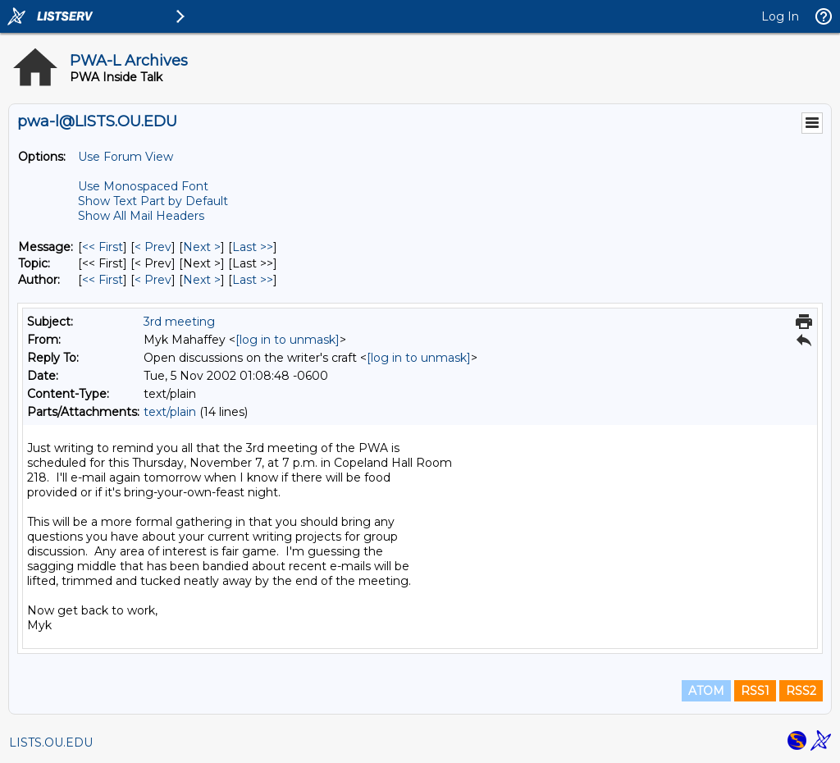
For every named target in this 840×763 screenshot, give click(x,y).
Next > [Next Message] (202, 247)
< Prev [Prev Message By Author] (153, 279)
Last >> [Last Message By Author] (252, 279)
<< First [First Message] (102, 247)
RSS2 (801, 690)
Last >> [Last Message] (252, 247)
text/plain (170, 411)
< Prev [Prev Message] (153, 247)
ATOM (706, 690)
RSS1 (755, 690)
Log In (780, 16)
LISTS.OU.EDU (51, 742)
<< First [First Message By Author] (102, 279)
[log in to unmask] (287, 339)
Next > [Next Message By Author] (202, 279)
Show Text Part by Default (153, 201)
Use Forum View (125, 156)
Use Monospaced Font (143, 186)
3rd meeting (179, 321)
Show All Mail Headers (141, 215)
